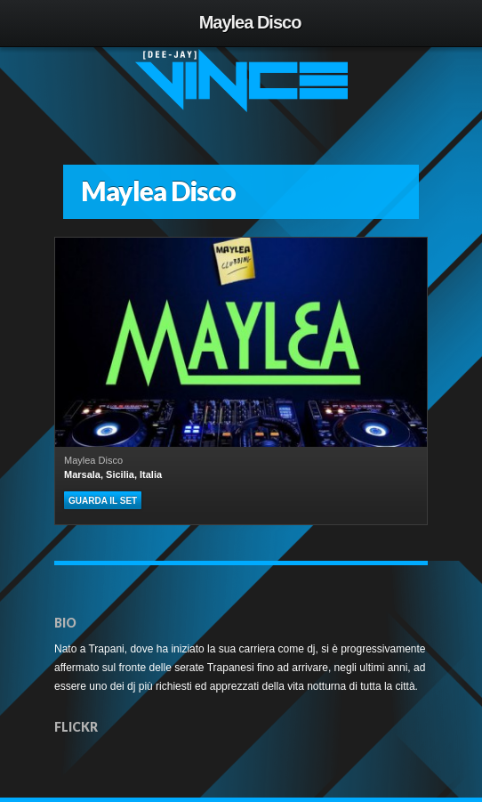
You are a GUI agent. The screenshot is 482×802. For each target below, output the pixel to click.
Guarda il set (102, 501)
